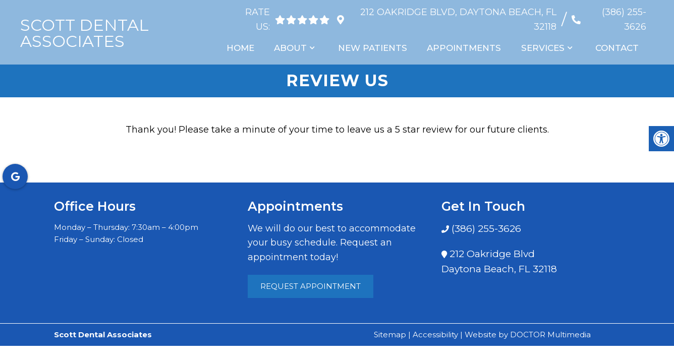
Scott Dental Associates (84, 33)
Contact (617, 48)
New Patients (374, 48)
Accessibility (435, 334)
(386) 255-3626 (624, 19)
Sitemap (390, 334)
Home (243, 48)
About (292, 48)
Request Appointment (310, 286)
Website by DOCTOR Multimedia (528, 334)
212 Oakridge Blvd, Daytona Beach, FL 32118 (457, 19)
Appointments (465, 48)
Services (544, 48)
